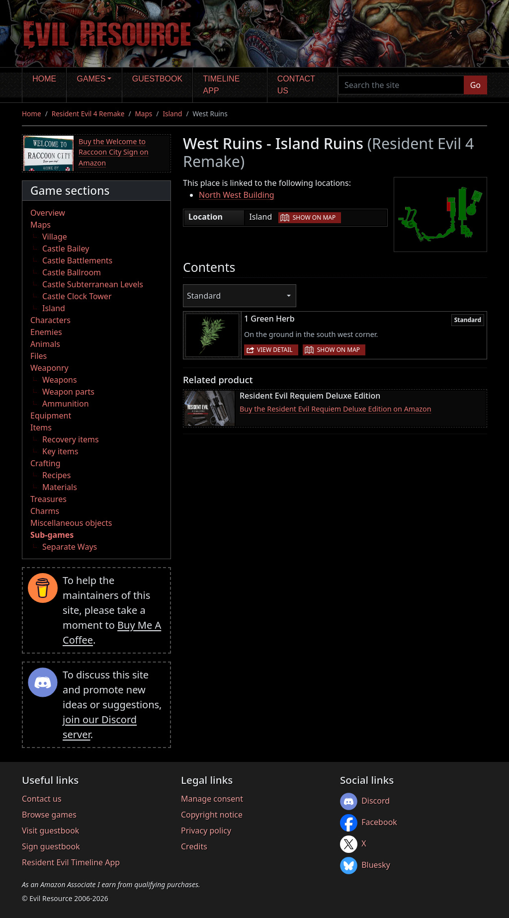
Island (172, 113)
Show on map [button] (314, 217)
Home (44, 79)
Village (54, 236)
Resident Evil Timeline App (71, 862)
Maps (144, 113)
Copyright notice (212, 814)
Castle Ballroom (71, 272)
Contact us (296, 85)
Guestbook (157, 79)
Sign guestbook (51, 846)
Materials (59, 487)
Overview (47, 212)
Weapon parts (68, 391)
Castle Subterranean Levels (92, 284)
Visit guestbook (50, 830)
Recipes (56, 475)
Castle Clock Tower (77, 296)
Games (91, 79)
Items (41, 427)
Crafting (45, 463)
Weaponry (49, 367)
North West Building (236, 194)
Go (475, 85)
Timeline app (221, 85)
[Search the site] (401, 85)
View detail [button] (275, 349)
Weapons (59, 379)
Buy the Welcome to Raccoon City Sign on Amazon (114, 152)
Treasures (48, 499)
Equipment (50, 415)
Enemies (46, 332)
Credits (194, 846)
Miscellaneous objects (71, 522)
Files (38, 355)
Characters (50, 320)
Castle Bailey (65, 248)
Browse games (49, 814)
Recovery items (70, 439)
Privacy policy (206, 830)
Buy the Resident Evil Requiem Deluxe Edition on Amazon (335, 409)
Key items (60, 451)
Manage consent (212, 798)
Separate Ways (69, 546)
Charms (44, 510)
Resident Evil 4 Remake (88, 113)
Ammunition (65, 403)
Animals (45, 343)
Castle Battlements (77, 260)
